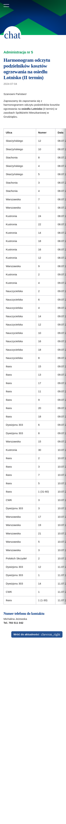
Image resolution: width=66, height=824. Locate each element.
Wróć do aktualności (26, 634)
